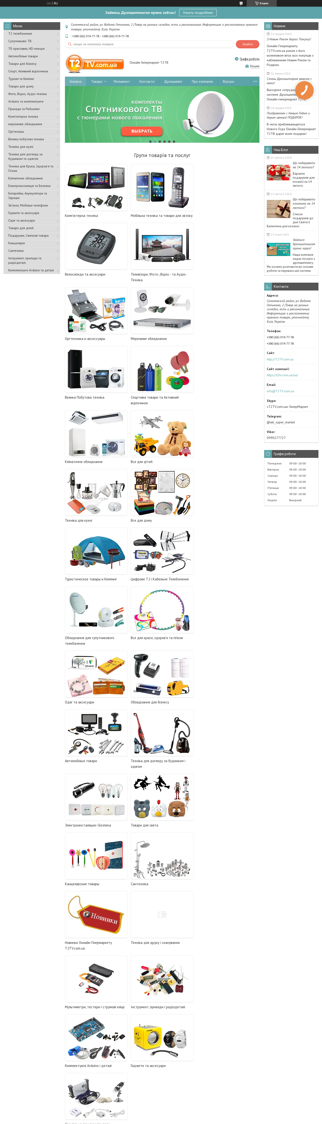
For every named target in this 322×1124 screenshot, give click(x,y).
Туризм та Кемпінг (21, 79)
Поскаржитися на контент (167, 1119)
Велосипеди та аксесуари (217, 215)
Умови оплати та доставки (26, 1085)
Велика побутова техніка (26, 139)
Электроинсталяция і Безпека (220, 585)
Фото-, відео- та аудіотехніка (184, 1066)
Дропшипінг (173, 81)
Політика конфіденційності (204, 1119)
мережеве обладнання (25, 124)
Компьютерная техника (83, 910)
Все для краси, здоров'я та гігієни (91, 526)
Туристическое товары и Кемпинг (91, 461)
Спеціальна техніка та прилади (185, 1072)
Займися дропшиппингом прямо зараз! (304, 244)
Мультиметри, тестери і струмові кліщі (226, 708)
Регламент (122, 81)
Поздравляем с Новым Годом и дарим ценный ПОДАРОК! (288, 115)
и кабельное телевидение (106, 891)
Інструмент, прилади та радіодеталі (24, 260)
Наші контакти (17, 1079)
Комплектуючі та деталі (258, 1066)
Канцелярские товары (148, 649)
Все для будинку (98, 1098)
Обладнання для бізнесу (216, 526)
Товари (96, 81)
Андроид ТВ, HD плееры (86, 904)
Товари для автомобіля (180, 1085)
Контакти (147, 81)
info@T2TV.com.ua (280, 391)
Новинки (248, 1091)
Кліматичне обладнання (25, 178)
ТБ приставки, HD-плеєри (26, 48)
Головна (75, 81)
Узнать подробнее (198, 12)
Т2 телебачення (20, 33)
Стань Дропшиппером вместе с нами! (289, 81)
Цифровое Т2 (77, 891)
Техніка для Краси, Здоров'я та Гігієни (30, 168)
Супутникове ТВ (19, 41)
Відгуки (228, 81)
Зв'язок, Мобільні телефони (28, 205)
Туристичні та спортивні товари (263, 1085)
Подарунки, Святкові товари (28, 235)
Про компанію (202, 81)
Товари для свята (78, 649)
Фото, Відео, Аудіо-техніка (27, 94)
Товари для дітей (21, 228)
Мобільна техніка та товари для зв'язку (162, 215)
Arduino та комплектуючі (25, 101)
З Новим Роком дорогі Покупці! (289, 39)
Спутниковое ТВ (78, 897)
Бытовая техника (79, 923)
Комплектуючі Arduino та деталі (31, 270)
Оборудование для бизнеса (87, 930)
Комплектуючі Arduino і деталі (154, 772)
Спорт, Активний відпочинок (28, 71)
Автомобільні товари (23, 56)
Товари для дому (21, 86)
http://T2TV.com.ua (280, 359)
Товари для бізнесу (22, 64)
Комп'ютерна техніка (23, 116)
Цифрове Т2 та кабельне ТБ (105, 1066)
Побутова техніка (98, 1091)
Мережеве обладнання (215, 274)
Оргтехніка (16, 131)
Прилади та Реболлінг (24, 109)
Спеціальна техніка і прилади (87, 831)
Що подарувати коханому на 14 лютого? (304, 203)
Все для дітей (76, 403)
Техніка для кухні (20, 147)
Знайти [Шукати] (247, 44)
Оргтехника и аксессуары (151, 274)
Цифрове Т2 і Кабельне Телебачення (160, 461)
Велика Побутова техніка (84, 338)
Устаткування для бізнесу (181, 1079)
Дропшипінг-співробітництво (28, 1072)
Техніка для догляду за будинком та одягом (25, 156)
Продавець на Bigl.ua (161, 1115)
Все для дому (207, 403)
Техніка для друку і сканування (155, 708)
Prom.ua (183, 1111)
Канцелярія (16, 243)
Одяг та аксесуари (21, 220)
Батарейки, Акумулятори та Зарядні (27, 195)
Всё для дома (77, 917)
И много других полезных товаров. (92, 936)
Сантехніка (16, 250)
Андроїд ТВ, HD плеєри (102, 1079)
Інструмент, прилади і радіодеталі (92, 772)
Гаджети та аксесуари (23, 213)
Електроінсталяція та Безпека (29, 186)
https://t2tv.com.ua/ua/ (282, 375)
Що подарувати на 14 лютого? (304, 165)
